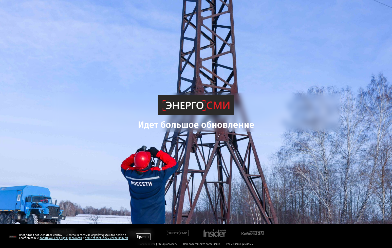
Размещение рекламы (239, 244)
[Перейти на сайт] (12, 236)
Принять (143, 237)
